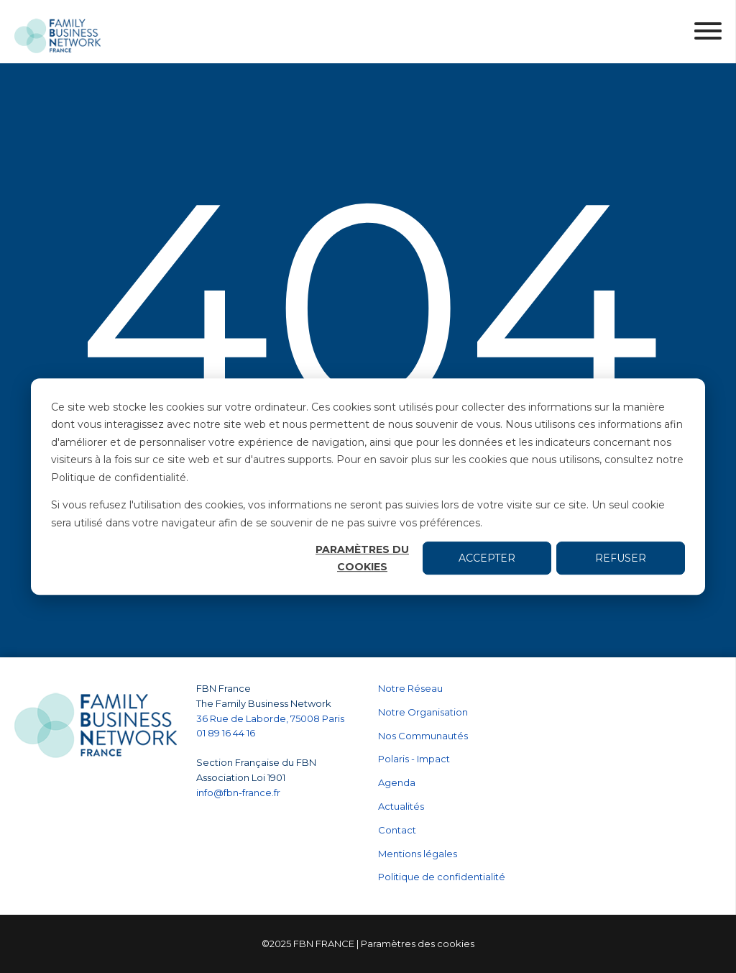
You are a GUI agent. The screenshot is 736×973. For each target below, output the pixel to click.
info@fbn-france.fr (238, 792)
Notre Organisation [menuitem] (423, 712)
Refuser (620, 558)
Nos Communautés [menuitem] (423, 735)
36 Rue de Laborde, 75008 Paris (270, 718)
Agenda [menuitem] (396, 782)
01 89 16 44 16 (226, 733)
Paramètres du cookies (362, 558)
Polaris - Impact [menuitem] (414, 758)
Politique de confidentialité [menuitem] (441, 876)
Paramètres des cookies (417, 943)
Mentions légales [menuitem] (417, 853)
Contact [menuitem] (397, 830)
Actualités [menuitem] (401, 806)
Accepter (487, 558)
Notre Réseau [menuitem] (410, 688)
